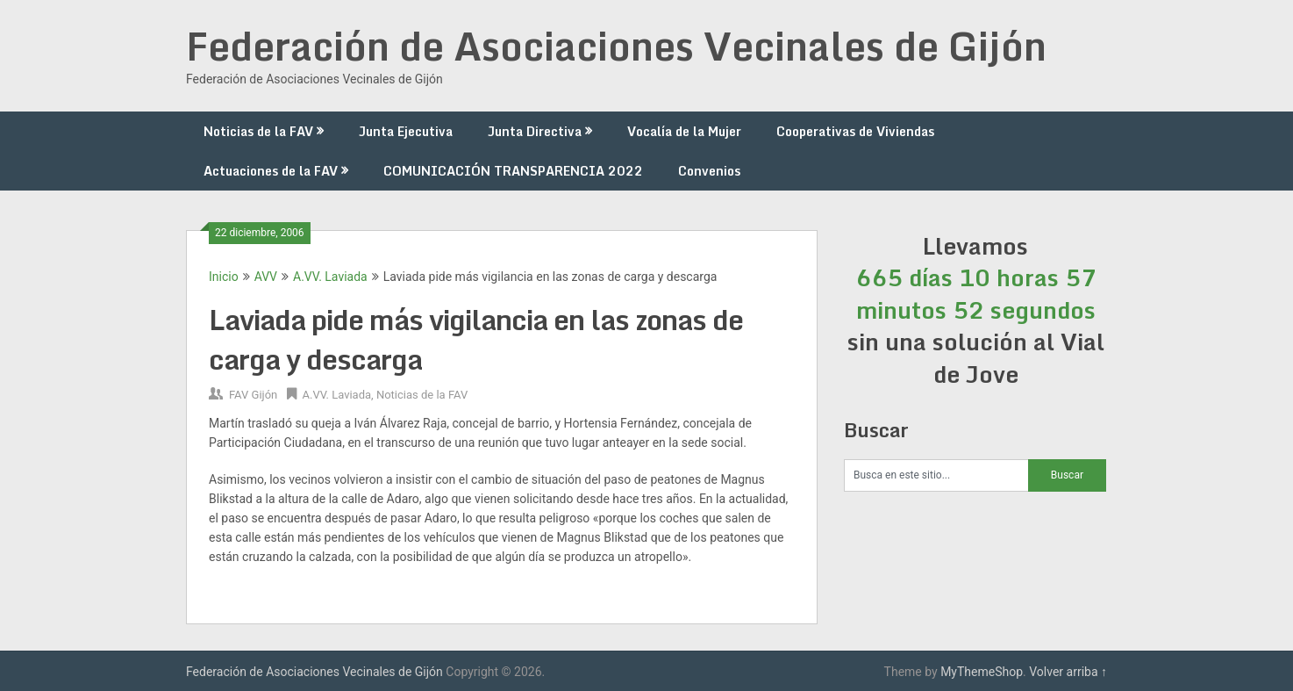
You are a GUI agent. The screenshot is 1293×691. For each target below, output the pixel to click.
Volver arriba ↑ (1068, 672)
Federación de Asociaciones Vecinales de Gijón (616, 45)
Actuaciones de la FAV (271, 171)
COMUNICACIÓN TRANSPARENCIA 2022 (513, 171)
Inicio (224, 277)
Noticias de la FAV (258, 131)
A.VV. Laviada (330, 277)
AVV (265, 277)
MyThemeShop (981, 672)
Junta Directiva (535, 131)
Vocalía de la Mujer (684, 131)
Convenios (709, 171)
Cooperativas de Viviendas (855, 131)
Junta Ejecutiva (406, 131)
